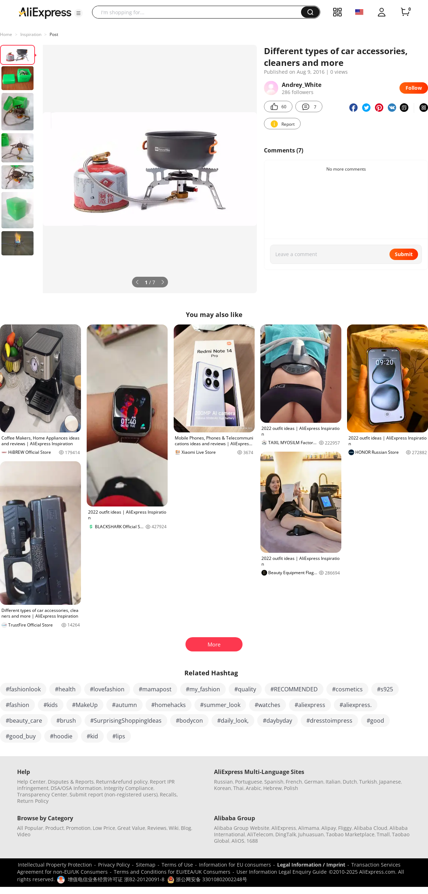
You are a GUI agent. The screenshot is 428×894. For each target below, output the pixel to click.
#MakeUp (85, 705)
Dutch (350, 781)
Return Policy (33, 800)
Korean (222, 788)
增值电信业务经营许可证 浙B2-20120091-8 (116, 879)
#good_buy (21, 736)
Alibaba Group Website (241, 828)
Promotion (78, 828)
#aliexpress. (356, 705)
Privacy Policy (114, 864)
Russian (223, 781)
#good (375, 720)
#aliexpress (310, 705)
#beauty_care (24, 720)
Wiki (174, 828)
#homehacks (168, 705)
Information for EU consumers (235, 864)
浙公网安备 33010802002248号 (207, 879)
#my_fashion (203, 689)
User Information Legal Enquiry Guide (281, 871)
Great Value (131, 828)
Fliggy (345, 828)
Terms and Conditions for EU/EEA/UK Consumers (172, 871)
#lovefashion (107, 689)
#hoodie (61, 736)
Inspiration (30, 34)
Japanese (390, 781)
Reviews (157, 828)
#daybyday (277, 720)
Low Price (104, 828)
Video (23, 834)
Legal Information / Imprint (311, 864)
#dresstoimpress (329, 720)
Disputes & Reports (71, 781)
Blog (186, 828)
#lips (118, 736)
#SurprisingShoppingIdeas (126, 720)
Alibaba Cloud (370, 828)
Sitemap (146, 864)
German (313, 781)
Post (54, 34)
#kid (92, 736)
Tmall (383, 834)
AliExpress (283, 828)
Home (6, 34)
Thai (238, 788)
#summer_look (220, 705)
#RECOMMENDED (294, 689)
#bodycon (189, 720)
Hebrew (272, 788)
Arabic (253, 788)
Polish (291, 788)
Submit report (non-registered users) (114, 794)
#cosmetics (347, 689)
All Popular (30, 828)
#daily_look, (233, 720)
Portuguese (248, 781)
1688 (252, 840)
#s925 (385, 689)
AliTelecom (260, 834)
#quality (245, 689)
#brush (66, 720)
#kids (51, 705)
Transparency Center (42, 794)
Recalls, (169, 794)
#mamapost (155, 689)
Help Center (31, 781)
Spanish (274, 781)
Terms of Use (177, 864)
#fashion (17, 705)
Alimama (308, 828)
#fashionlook (23, 689)
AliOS (237, 840)
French (294, 781)
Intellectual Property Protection (55, 864)
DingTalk (285, 834)
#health (65, 689)
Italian (333, 781)
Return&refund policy (122, 781)
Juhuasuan (311, 834)
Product (54, 828)
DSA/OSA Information (76, 788)
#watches (267, 705)
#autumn (124, 705)
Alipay (328, 828)
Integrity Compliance (128, 788)
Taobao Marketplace (350, 834)
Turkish (368, 781)
